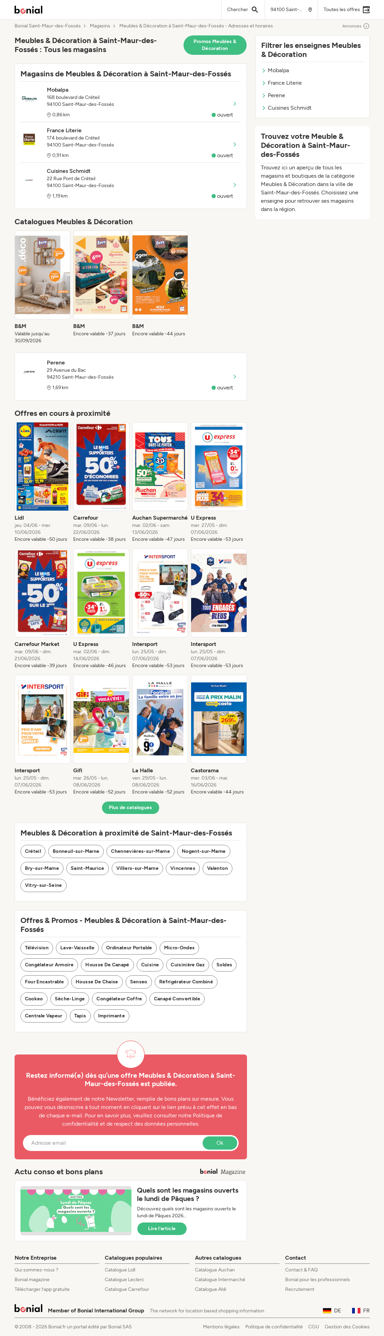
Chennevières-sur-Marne (140, 851)
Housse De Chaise (97, 982)
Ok (219, 1143)
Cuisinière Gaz (188, 965)
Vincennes (182, 868)
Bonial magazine (32, 1280)
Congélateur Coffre (119, 999)
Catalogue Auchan (215, 1270)
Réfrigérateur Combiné (186, 982)
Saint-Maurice (87, 868)
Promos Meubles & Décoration (215, 45)
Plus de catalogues (130, 807)
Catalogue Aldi (210, 1289)
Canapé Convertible (177, 999)
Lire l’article (162, 1229)
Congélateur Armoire (49, 965)
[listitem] (43, 287)
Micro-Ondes (179, 948)
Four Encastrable (44, 982)
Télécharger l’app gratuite (42, 1289)
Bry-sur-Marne (42, 868)
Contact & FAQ (301, 1270)
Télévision (37, 948)
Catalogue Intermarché (220, 1280)
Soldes (224, 965)
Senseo (138, 982)
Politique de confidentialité (274, 1327)
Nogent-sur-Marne (204, 851)
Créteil (33, 851)
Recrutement (299, 1289)
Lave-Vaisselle (77, 948)
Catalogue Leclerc (124, 1280)
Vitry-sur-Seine (43, 885)
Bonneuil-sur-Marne (76, 851)
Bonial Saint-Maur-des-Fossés (48, 26)
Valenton (217, 868)
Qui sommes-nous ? (36, 1270)
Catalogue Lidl (120, 1270)
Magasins (100, 26)
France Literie (281, 82)
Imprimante (111, 1016)
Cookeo (34, 999)
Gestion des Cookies (347, 1327)
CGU (313, 1327)
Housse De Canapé (107, 965)
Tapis (80, 1016)
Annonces (356, 26)
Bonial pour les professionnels (317, 1280)
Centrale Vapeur (43, 1016)
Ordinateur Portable (129, 948)
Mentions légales (221, 1327)
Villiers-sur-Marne (137, 868)
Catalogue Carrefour (127, 1289)
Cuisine (150, 965)
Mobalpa (275, 70)
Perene (273, 95)
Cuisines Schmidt (286, 107)
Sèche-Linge (70, 999)
